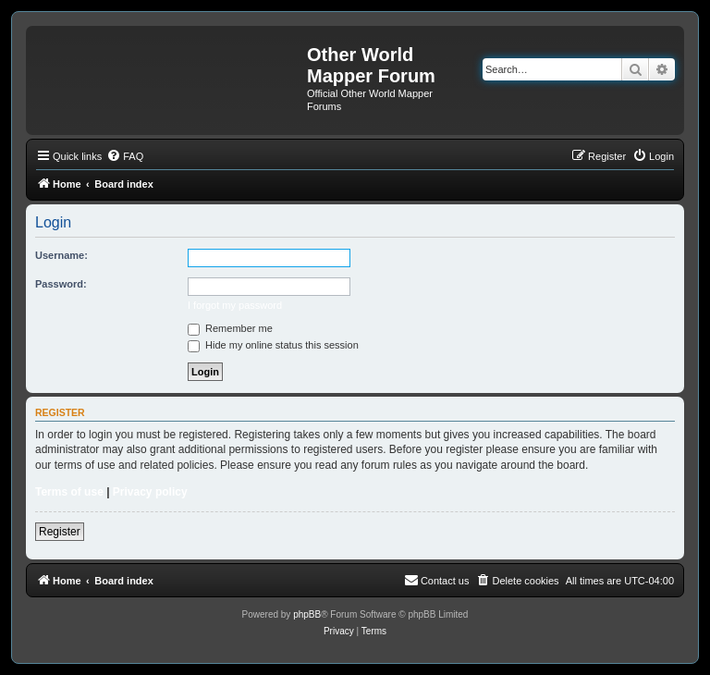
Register (59, 531)
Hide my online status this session (273, 344)
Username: (61, 255)
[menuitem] (124, 156)
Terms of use (69, 491)
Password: (61, 283)
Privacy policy (150, 491)
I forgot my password (235, 305)
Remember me (230, 328)
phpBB (307, 614)
